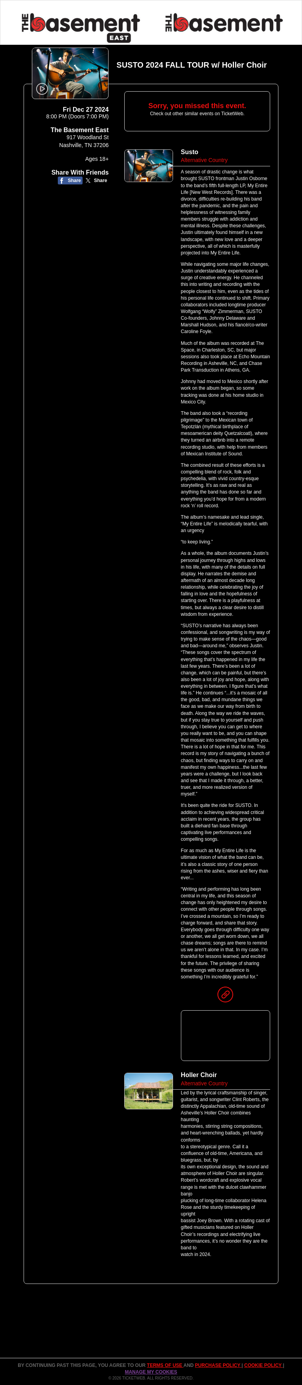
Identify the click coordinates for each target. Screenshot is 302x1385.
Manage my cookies (151, 1372)
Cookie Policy (263, 1365)
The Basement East (80, 130)
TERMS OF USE (165, 1365)
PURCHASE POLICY (218, 1365)
